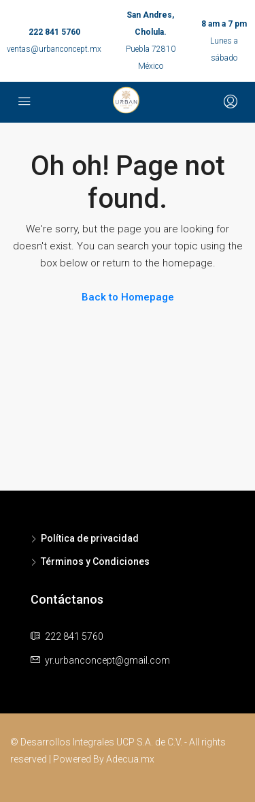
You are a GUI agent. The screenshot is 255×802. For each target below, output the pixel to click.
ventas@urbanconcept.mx (54, 49)
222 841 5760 (54, 32)
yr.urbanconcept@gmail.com (107, 660)
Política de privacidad (90, 538)
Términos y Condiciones (95, 561)
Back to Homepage (128, 297)
